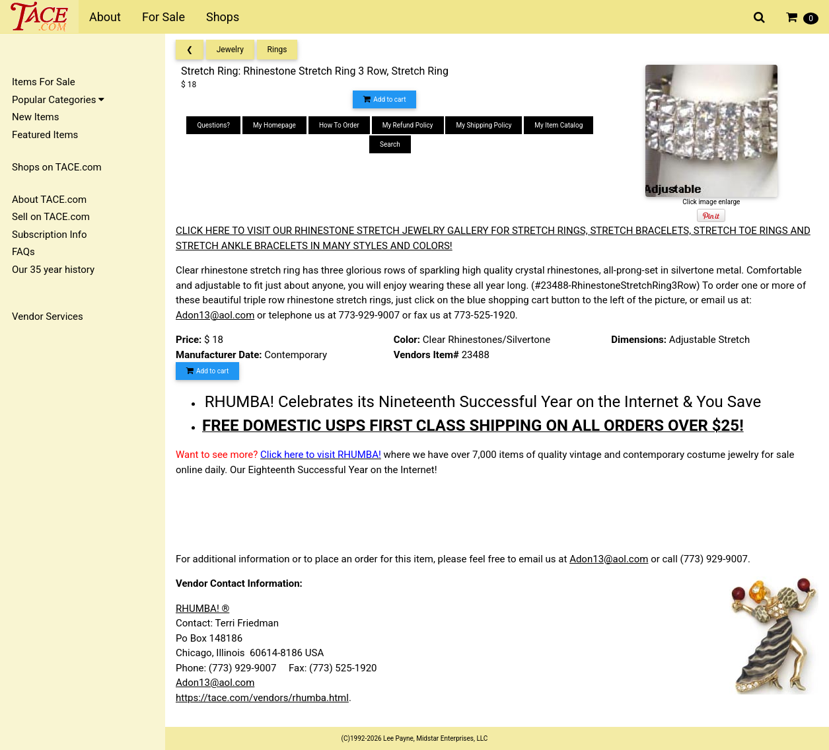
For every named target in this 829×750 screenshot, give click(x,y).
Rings (277, 49)
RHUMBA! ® (202, 609)
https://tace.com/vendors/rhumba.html (262, 698)
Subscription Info (49, 235)
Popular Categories (58, 100)
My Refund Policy (407, 125)
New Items (35, 117)
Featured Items (45, 135)
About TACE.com (49, 200)
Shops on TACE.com (57, 167)
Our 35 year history (53, 270)
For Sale (163, 17)
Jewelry (230, 49)
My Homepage (274, 125)
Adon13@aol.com (215, 315)
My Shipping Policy (483, 125)
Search (390, 144)
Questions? (213, 125)
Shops (222, 17)
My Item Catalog (558, 125)
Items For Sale (43, 82)
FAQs (23, 252)
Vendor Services (47, 316)
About (105, 17)
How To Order (339, 125)
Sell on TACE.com (51, 217)
